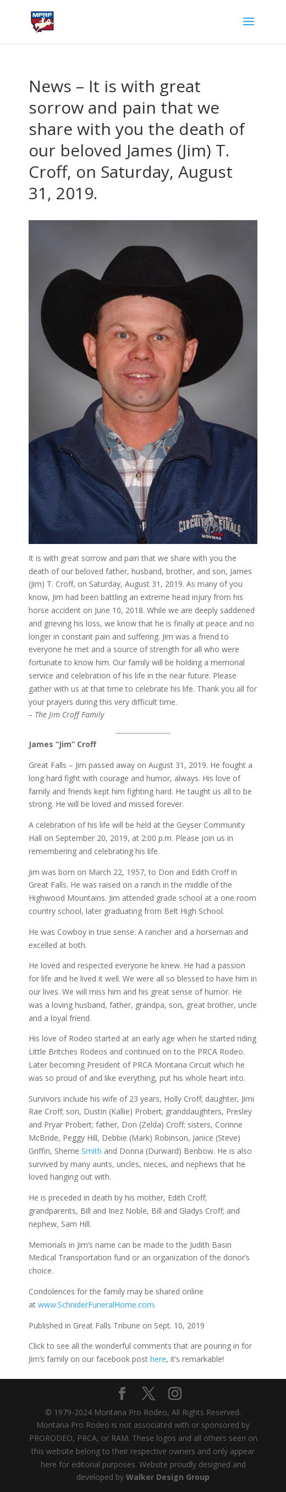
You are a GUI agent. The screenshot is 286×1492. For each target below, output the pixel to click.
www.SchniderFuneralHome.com (96, 1304)
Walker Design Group (168, 1477)
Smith (91, 1151)
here (158, 1359)
